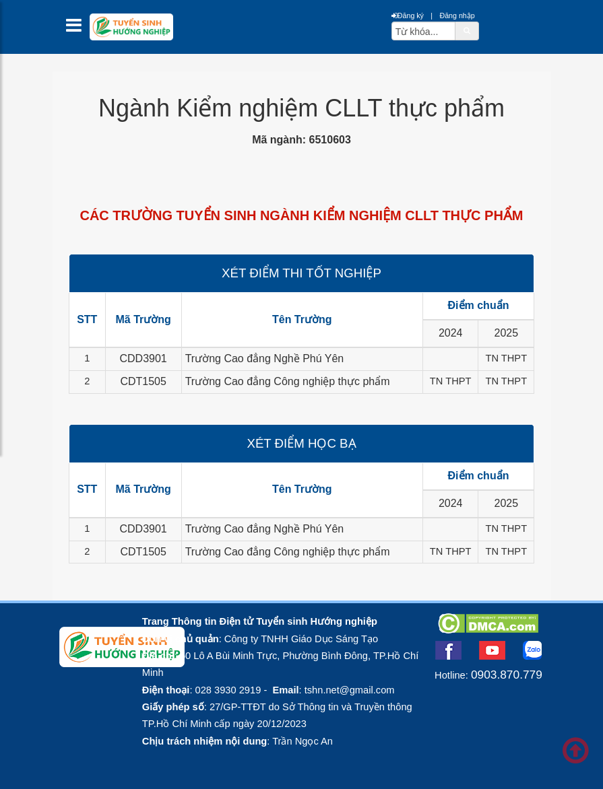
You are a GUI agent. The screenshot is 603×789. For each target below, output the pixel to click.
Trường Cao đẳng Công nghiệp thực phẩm (287, 381)
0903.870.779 (506, 674)
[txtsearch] (423, 31)
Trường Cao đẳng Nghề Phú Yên (264, 358)
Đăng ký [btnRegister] (407, 15)
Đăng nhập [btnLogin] (456, 15)
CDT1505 (143, 381)
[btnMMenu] (78, 28)
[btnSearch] (467, 30)
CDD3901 (143, 358)
